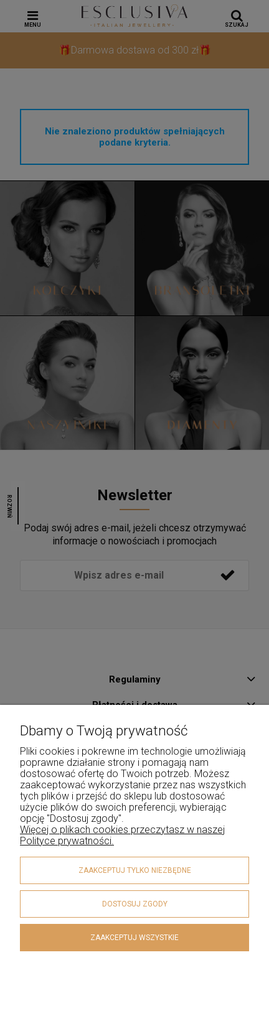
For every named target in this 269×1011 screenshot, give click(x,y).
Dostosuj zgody (135, 904)
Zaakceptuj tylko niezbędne (134, 870)
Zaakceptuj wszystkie (134, 937)
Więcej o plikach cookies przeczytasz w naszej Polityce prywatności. (122, 835)
